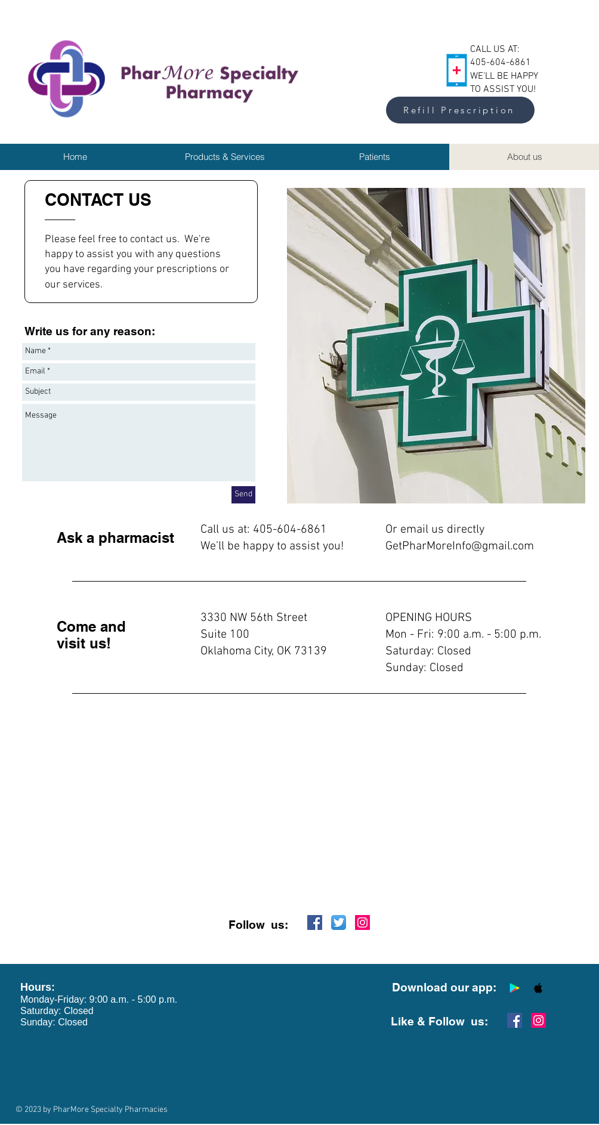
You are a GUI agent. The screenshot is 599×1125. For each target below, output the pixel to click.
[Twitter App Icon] (338, 922)
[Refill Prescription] (460, 110)
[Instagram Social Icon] (362, 922)
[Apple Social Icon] (538, 988)
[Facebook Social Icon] (314, 922)
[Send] (243, 494)
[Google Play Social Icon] (514, 988)
